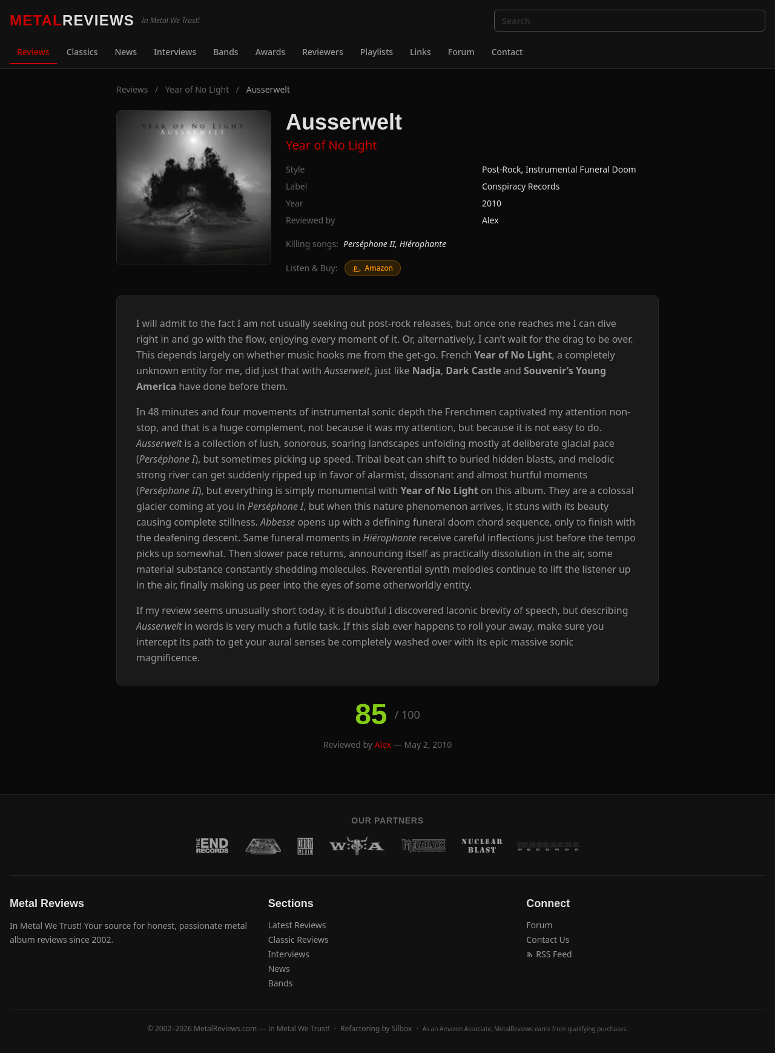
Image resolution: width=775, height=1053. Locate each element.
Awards (271, 52)
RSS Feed (549, 954)
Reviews (33, 52)
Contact (507, 52)
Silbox (402, 1028)
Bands (225, 52)
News (125, 52)
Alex (490, 220)
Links (420, 52)
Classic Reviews (298, 939)
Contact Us (547, 939)
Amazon (372, 268)
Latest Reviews (297, 925)
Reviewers (322, 52)
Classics (82, 52)
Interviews (175, 52)
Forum (461, 52)
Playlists (376, 52)
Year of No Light (197, 89)
